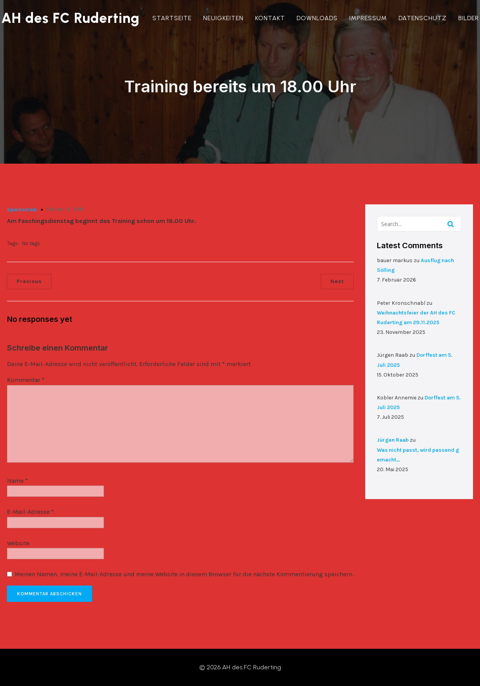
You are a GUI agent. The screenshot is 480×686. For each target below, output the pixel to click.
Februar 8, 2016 (65, 209)
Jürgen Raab (393, 440)
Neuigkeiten (223, 18)
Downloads (317, 18)
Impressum (368, 18)
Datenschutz (423, 18)
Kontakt (270, 18)
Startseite (172, 18)
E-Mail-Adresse (30, 511)
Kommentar (26, 380)
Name (17, 480)
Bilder (468, 18)
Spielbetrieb (22, 210)
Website (18, 543)
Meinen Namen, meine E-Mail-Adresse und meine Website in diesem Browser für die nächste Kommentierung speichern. (184, 574)
